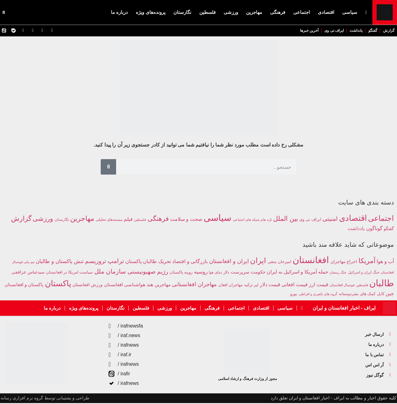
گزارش (388, 31)
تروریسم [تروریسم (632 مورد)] (95, 262)
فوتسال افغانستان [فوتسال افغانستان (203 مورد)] (342, 286)
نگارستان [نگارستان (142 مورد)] (62, 220)
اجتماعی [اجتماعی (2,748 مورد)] (381, 219)
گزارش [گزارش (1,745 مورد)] (21, 219)
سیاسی (349, 12)
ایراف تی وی (326, 31)
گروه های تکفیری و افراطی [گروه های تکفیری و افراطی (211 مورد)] (318, 295)
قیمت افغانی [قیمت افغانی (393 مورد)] (294, 285)
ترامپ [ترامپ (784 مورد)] (115, 261)
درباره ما (119, 12)
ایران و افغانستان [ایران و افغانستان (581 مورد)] (229, 262)
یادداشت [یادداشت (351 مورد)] (356, 229)
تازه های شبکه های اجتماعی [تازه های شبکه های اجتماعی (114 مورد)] (252, 220)
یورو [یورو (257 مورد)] (293, 295)
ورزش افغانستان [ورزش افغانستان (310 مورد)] (87, 285)
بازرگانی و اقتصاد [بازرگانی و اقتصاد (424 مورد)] (190, 262)
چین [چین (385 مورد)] (390, 294)
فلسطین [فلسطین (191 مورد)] (362, 286)
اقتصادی (326, 12)
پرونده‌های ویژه (150, 12)
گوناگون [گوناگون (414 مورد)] (374, 229)
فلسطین (207, 12)
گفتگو (370, 31)
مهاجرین (254, 12)
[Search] (108, 167)
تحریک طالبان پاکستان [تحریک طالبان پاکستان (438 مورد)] (148, 262)
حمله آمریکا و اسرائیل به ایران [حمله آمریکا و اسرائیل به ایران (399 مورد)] (297, 272)
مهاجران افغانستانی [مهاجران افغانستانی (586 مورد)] (194, 285)
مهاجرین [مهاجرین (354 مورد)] (163, 285)
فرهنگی (277, 12)
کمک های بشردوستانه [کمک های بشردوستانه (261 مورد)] (357, 294)
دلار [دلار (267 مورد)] (226, 273)
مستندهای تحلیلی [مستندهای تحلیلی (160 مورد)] (109, 220)
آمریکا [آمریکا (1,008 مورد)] (367, 262)
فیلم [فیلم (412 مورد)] (128, 220)
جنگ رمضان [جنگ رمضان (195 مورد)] (338, 273)
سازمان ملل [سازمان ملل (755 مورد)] (110, 272)
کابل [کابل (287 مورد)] (380, 294)
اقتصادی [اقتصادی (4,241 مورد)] (353, 219)
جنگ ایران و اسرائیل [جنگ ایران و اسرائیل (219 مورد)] (363, 273)
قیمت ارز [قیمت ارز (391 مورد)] (318, 285)
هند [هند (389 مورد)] (150, 285)
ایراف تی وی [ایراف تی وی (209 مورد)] (310, 220)
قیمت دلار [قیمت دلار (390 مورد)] (270, 285)
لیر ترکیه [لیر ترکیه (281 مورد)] (251, 285)
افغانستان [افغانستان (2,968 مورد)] (311, 261)
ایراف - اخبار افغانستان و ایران (344, 308)
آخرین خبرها (298, 31)
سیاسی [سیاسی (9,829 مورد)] (217, 218)
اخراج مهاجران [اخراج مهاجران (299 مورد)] (343, 262)
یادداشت (351, 31)
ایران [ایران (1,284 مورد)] (258, 262)
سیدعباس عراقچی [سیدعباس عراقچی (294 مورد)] (28, 273)
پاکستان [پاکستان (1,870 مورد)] (58, 284)
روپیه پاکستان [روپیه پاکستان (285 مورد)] (181, 273)
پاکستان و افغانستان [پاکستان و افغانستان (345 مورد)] (24, 285)
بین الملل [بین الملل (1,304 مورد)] (285, 219)
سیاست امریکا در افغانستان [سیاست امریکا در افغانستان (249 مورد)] (69, 273)
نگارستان (182, 12)
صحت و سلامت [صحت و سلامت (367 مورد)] (186, 220)
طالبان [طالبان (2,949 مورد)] (381, 284)
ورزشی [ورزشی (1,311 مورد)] (43, 219)
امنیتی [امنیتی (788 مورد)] (330, 219)
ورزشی (231, 12)
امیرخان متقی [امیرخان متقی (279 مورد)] (279, 262)
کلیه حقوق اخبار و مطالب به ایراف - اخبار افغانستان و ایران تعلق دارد (333, 398)
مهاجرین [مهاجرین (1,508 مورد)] (82, 219)
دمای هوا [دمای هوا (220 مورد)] (215, 273)
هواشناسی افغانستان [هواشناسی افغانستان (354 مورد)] (124, 285)
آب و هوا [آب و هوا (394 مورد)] (385, 262)
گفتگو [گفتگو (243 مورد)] (389, 229)
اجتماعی (301, 12)
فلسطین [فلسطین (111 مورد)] (140, 220)
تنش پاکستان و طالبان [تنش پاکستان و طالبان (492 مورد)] (59, 262)
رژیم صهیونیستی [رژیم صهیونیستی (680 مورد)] (148, 272)
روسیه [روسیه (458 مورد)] (201, 273)
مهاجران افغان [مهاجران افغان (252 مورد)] (230, 286)
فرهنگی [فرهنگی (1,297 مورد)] (158, 219)
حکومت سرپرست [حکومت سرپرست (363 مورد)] (248, 272)
